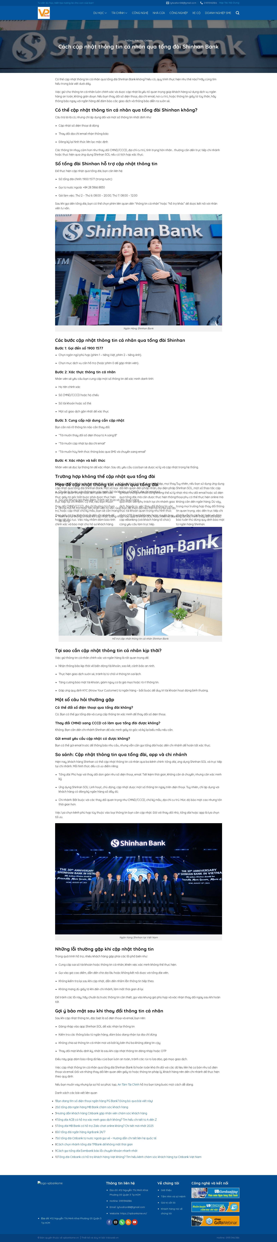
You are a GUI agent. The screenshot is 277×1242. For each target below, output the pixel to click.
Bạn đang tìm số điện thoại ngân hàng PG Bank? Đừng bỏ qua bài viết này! (104, 1101)
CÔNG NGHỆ (140, 13)
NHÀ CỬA (159, 13)
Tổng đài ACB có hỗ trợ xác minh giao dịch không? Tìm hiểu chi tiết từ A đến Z (107, 1119)
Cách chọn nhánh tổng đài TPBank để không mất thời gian (95, 1144)
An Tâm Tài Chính (128, 1084)
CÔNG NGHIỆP (178, 13)
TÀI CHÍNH (119, 13)
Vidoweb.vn (112, 1237)
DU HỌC (100, 13)
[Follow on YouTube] (135, 1222)
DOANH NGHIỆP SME (218, 13)
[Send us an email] (116, 1222)
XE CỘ (196, 13)
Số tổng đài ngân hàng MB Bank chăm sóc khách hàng (92, 1107)
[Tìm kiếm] (237, 12)
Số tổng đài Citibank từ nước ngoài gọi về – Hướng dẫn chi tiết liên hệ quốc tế (106, 1138)
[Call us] (122, 1222)
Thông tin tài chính (138, 40)
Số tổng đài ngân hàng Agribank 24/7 (81, 1132)
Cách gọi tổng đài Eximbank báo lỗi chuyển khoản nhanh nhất (97, 1150)
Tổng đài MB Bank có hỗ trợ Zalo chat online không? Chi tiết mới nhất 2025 (105, 1126)
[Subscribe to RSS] (128, 1222)
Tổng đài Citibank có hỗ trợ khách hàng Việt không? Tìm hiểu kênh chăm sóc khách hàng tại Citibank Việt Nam (129, 1157)
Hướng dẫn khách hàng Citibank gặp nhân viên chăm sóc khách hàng (102, 1113)
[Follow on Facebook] (109, 1222)
